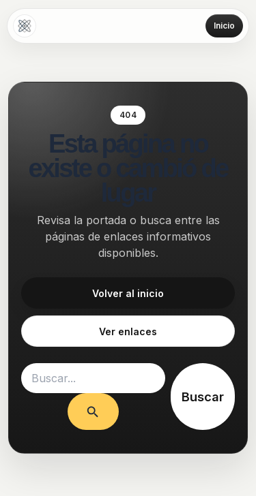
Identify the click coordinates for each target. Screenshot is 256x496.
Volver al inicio (128, 293)
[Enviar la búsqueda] (93, 411)
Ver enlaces (128, 331)
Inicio (224, 25)
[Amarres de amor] (24, 25)
